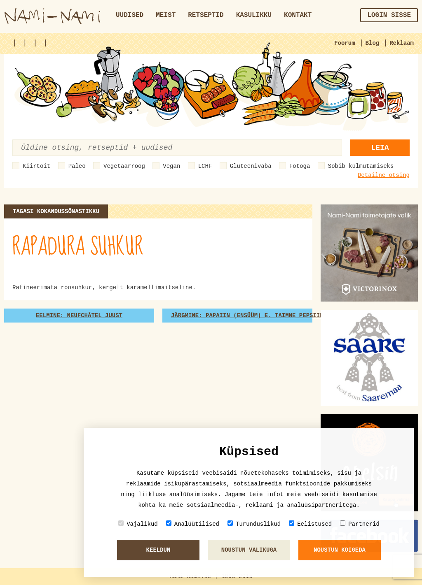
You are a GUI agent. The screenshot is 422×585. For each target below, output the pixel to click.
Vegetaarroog (124, 166)
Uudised (129, 15)
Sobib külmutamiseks (361, 166)
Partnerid (360, 523)
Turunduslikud (254, 523)
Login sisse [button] (389, 15)
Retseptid (205, 15)
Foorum (344, 43)
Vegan (171, 166)
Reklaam (401, 43)
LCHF (205, 166)
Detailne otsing (384, 175)
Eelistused (310, 523)
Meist (166, 15)
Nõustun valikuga (249, 550)
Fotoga (299, 166)
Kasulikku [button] (254, 15)
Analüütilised (192, 523)
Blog (373, 43)
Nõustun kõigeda (340, 550)
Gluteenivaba (251, 166)
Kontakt (298, 15)
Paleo (77, 166)
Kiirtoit (36, 166)
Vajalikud (138, 523)
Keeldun (158, 550)
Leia (380, 148)
